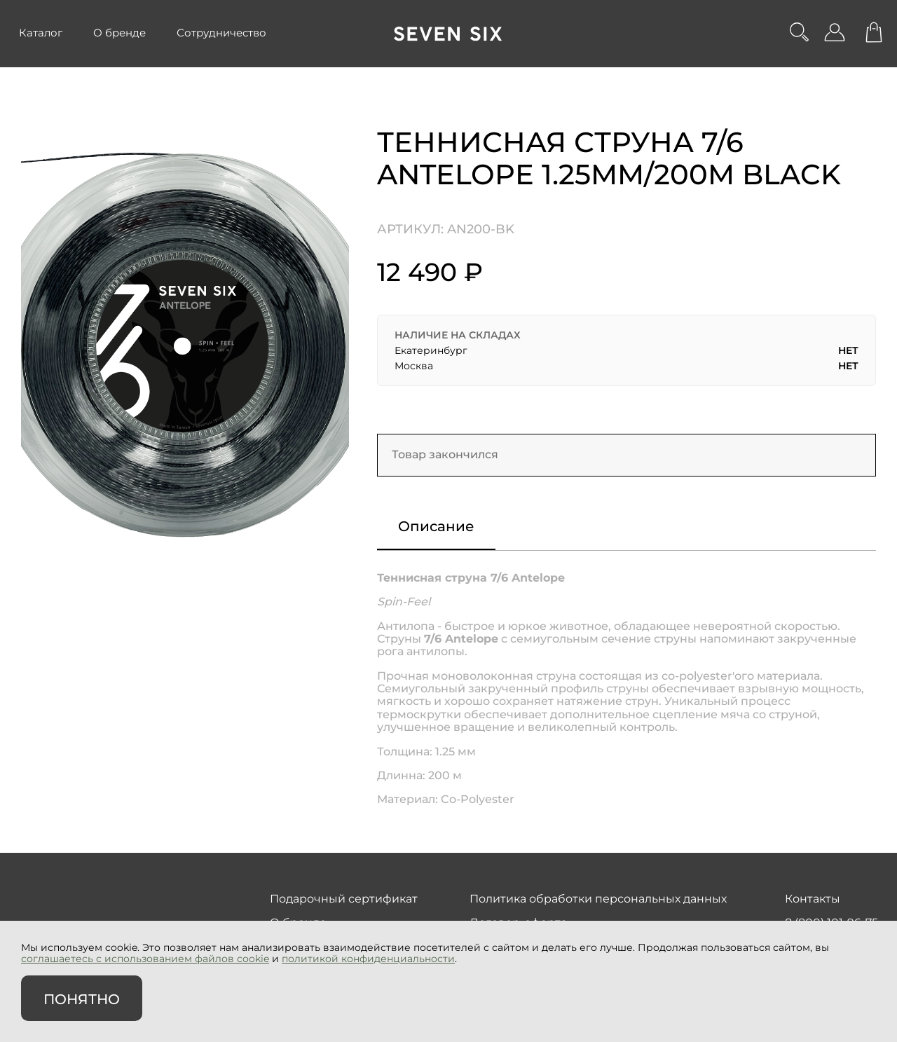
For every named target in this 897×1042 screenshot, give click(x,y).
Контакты (812, 898)
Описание (436, 526)
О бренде (119, 32)
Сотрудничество (221, 32)
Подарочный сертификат (344, 898)
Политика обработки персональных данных (598, 898)
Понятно (81, 999)
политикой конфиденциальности (368, 958)
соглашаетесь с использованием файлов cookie (145, 958)
